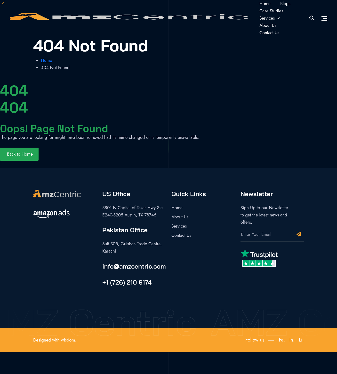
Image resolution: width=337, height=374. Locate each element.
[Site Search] (311, 18)
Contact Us (269, 33)
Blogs (285, 3)
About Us (267, 25)
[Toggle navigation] (324, 18)
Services (267, 18)
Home (265, 3)
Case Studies (271, 11)
